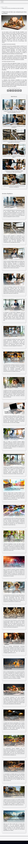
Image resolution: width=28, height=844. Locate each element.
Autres (6, 7)
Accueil (2, 7)
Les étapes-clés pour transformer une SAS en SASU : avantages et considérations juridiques (13, 643)
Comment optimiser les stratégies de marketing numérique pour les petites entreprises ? (12, 464)
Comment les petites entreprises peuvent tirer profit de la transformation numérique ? (14, 362)
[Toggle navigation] (2, 2)
